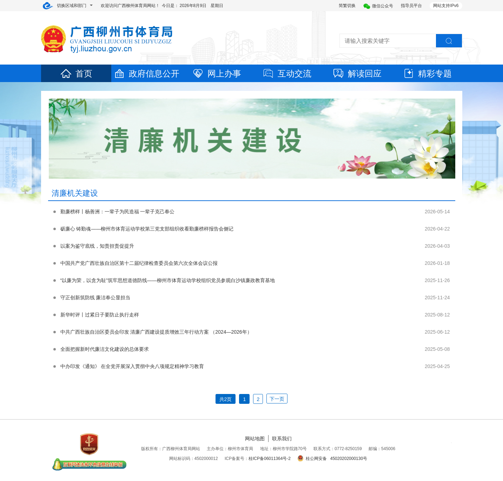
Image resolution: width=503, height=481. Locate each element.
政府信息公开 (146, 73)
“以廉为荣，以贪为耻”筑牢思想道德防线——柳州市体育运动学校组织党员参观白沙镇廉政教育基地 (167, 280)
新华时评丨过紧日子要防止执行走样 (99, 315)
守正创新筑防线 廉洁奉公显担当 (95, 297)
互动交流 (286, 73)
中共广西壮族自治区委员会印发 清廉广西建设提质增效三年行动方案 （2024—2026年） (156, 332)
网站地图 (255, 438)
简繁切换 (347, 5)
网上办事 (216, 73)
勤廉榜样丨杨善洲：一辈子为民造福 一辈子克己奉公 (117, 211)
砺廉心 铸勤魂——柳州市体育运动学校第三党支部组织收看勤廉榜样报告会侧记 (147, 229)
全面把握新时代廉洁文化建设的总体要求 (104, 349)
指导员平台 (411, 5)
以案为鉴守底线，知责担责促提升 (97, 246)
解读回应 (357, 73)
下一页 (277, 399)
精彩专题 (427, 73)
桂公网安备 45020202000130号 (332, 458)
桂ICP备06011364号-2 (270, 458)
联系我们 (282, 438)
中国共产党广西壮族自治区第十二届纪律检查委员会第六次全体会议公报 (139, 263)
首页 (76, 73)
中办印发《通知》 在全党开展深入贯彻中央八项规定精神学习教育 (132, 366)
